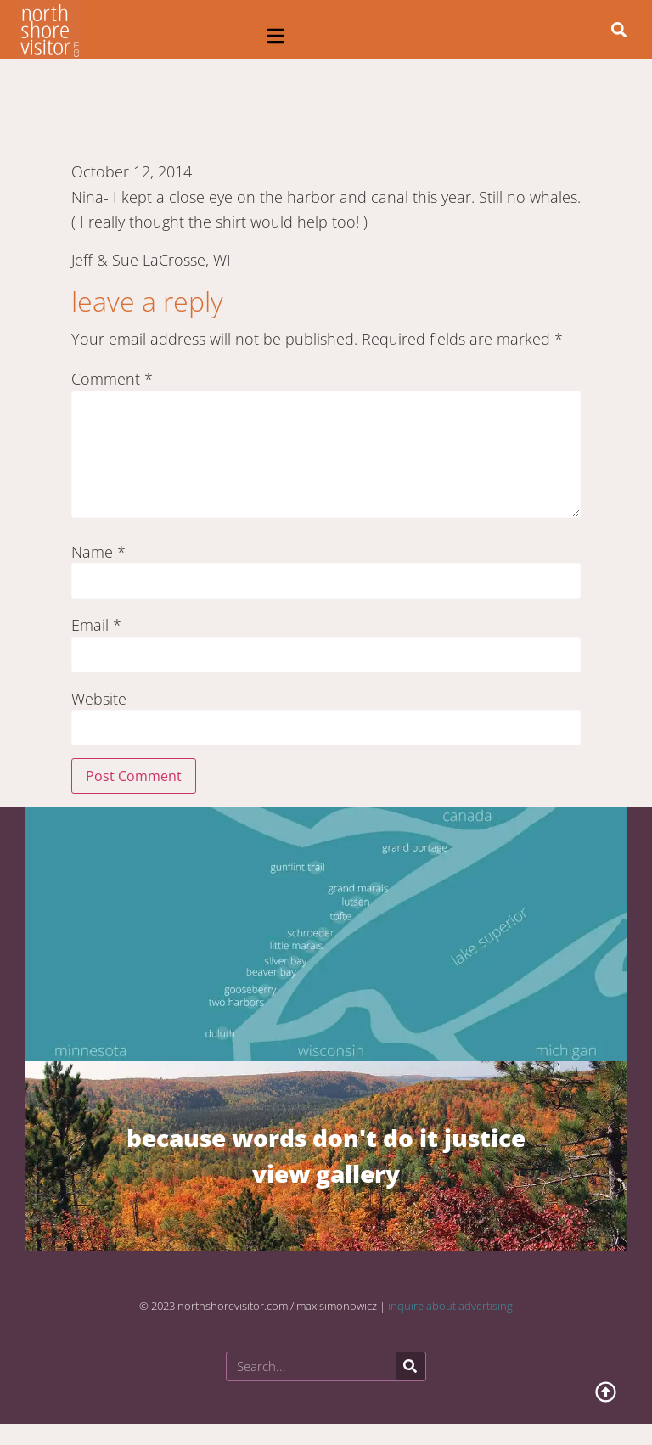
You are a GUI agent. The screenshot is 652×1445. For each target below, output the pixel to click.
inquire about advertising (450, 1305)
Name (98, 551)
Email (96, 625)
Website (98, 698)
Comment (112, 378)
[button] (276, 36)
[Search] (410, 1366)
